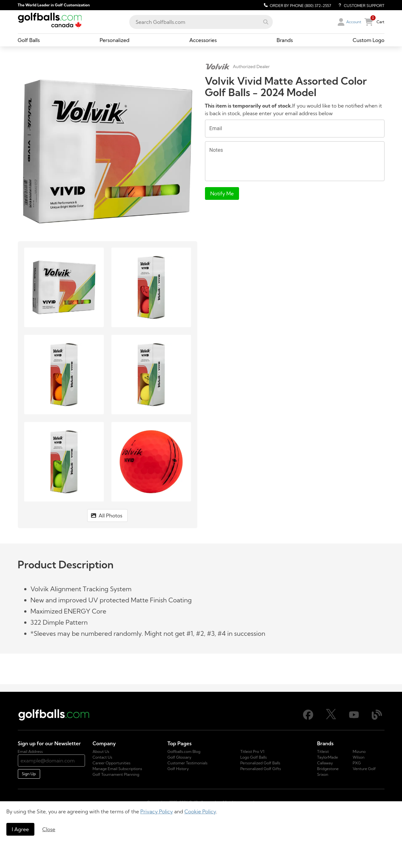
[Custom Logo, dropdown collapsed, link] (368, 40)
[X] (331, 717)
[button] (266, 22)
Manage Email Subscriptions (117, 768)
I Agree (20, 829)
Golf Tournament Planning (116, 774)
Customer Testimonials (187, 763)
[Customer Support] (359, 5)
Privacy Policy (156, 811)
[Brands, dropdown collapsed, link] (285, 40)
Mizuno (359, 751)
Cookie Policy (200, 811)
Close (48, 829)
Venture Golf (364, 768)
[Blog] (376, 718)
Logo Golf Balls (253, 757)
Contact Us (102, 757)
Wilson (358, 757)
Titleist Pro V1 (252, 751)
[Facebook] (308, 718)
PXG (357, 763)
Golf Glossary (179, 757)
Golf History (178, 768)
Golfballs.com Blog (184, 751)
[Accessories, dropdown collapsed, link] (203, 40)
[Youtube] (354, 718)
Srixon (322, 774)
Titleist (323, 751)
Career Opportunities (111, 763)
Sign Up (29, 773)
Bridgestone (328, 768)
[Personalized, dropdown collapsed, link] (115, 40)
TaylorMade (327, 757)
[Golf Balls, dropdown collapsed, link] (29, 40)
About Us (101, 751)
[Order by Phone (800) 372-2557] (296, 5)
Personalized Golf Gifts (260, 768)
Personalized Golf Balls (260, 763)
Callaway (325, 763)
